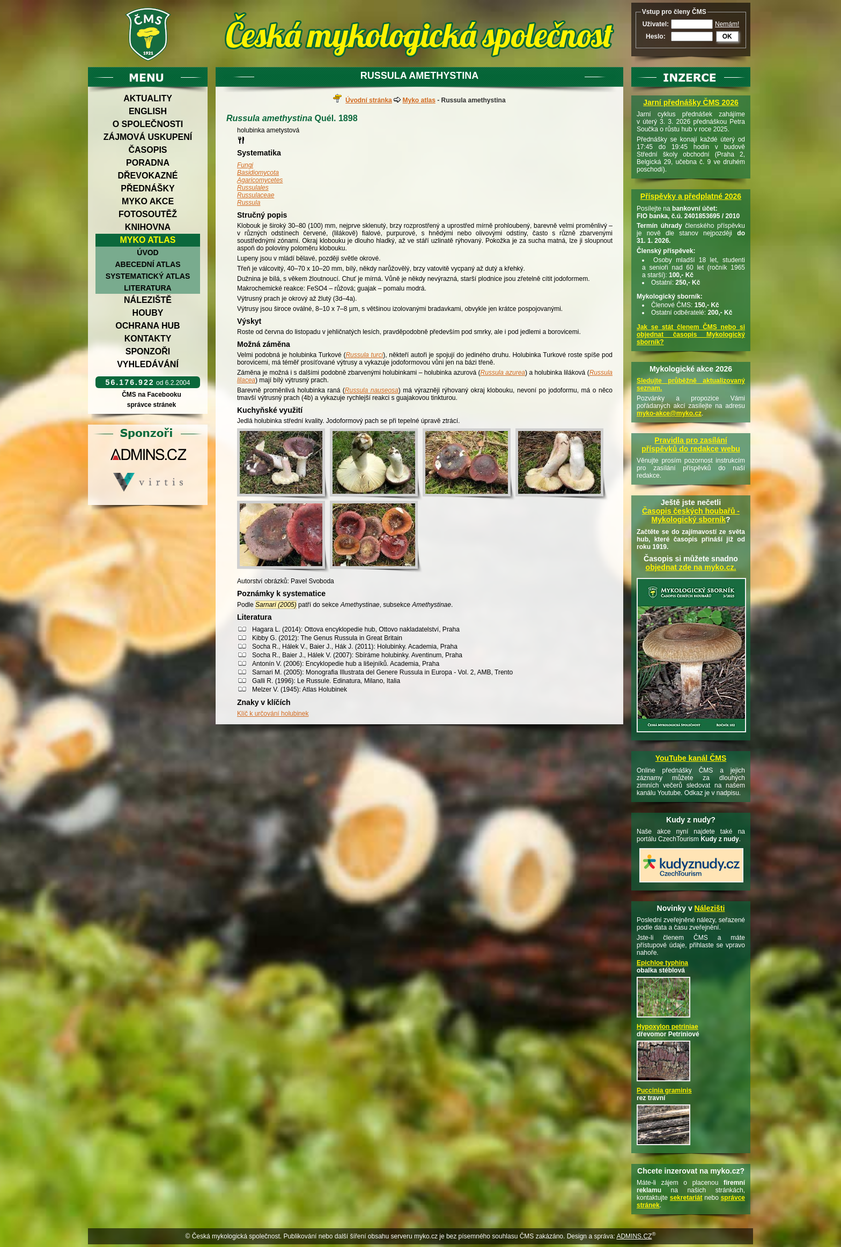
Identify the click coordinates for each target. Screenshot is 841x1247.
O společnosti (148, 124)
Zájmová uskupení (148, 137)
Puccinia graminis (664, 1090)
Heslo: (656, 36)
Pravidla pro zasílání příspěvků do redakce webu (690, 444)
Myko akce (148, 201)
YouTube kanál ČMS (691, 758)
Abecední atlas (147, 264)
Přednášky (147, 188)
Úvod (147, 252)
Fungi (245, 165)
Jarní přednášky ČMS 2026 (690, 102)
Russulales (253, 187)
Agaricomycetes (260, 180)
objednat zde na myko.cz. (691, 567)
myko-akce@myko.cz (669, 413)
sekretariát (686, 1197)
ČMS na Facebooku (151, 394)
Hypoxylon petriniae (667, 1026)
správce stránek (151, 405)
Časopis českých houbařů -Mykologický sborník (691, 515)
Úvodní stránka (368, 100)
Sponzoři (148, 351)
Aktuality (147, 98)
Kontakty (148, 338)
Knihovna (148, 227)
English (148, 111)
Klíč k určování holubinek (272, 713)
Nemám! (727, 24)
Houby (148, 312)
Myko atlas (148, 239)
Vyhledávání (148, 364)
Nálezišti (710, 908)
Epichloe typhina (662, 963)
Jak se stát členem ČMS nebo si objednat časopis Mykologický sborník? (691, 334)
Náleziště (148, 300)
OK (727, 36)
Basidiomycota (258, 172)
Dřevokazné (147, 175)
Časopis (147, 149)
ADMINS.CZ (634, 1236)
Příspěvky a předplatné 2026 (690, 196)
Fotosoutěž (148, 214)
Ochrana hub (147, 325)
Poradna (147, 162)
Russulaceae (255, 195)
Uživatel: (656, 24)
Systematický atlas (148, 276)
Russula (248, 202)
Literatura (147, 288)
